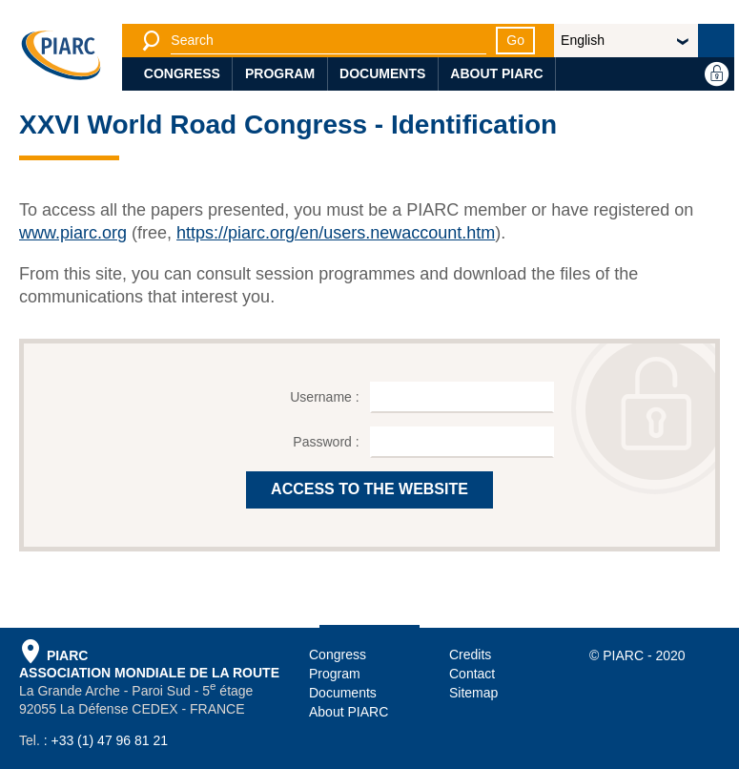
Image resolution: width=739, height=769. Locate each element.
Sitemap (473, 692)
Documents (382, 73)
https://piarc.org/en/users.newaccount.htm (335, 232)
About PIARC (496, 73)
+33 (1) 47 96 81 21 (109, 740)
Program (280, 73)
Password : (327, 441)
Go (515, 40)
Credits (470, 654)
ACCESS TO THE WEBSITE (369, 489)
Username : (326, 397)
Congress (182, 73)
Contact (472, 673)
